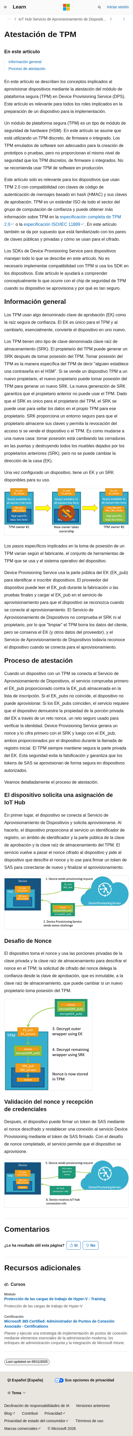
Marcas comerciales (20, 1428)
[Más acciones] (124, 19)
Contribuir (30, 1413)
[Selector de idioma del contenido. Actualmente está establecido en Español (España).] (25, 1380)
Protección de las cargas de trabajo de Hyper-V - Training (54, 1299)
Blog (8, 1413)
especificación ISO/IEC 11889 (52, 224)
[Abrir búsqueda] (99, 7)
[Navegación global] (5, 7)
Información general (25, 62)
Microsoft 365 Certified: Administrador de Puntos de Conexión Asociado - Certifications (59, 1323)
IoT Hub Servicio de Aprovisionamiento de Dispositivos (64, 19)
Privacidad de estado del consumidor (34, 1421)
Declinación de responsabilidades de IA (36, 1406)
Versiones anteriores (93, 1406)
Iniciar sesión (118, 7)
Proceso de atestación (27, 69)
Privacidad (53, 1413)
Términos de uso (89, 1421)
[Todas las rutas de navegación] (9, 19)
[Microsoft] (66, 7)
